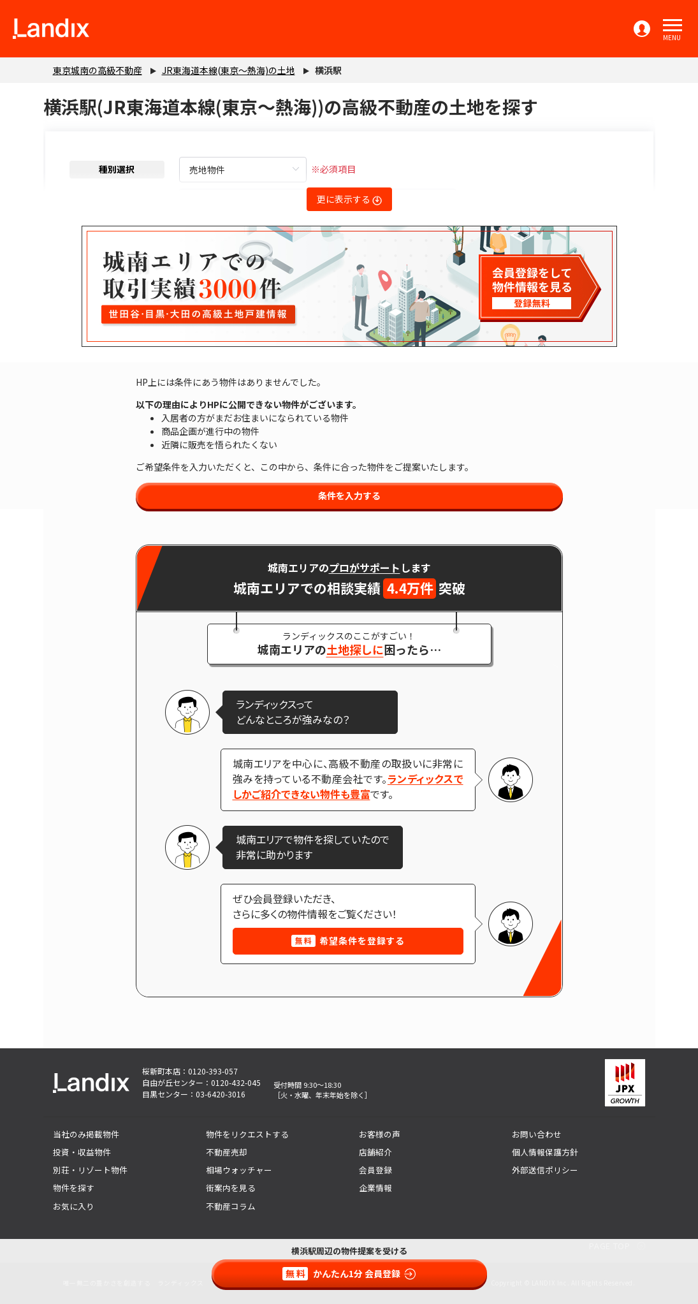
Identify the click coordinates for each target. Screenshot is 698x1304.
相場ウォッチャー (239, 1170)
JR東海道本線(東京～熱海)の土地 (228, 70)
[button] (672, 25)
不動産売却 (226, 1152)
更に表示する (349, 199)
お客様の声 (379, 1134)
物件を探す (73, 1188)
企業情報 (375, 1188)
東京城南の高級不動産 (97, 70)
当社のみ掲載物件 (86, 1134)
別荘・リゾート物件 (90, 1170)
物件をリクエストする (247, 1134)
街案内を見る (231, 1188)
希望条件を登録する (347, 940)
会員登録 (375, 1170)
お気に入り (73, 1206)
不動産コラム (231, 1206)
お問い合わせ (537, 1134)
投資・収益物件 (82, 1152)
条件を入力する (349, 495)
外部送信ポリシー (545, 1170)
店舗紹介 (375, 1152)
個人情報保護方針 (545, 1152)
